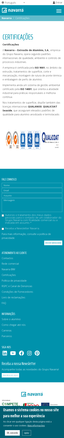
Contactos (7, 258)
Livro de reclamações (13, 297)
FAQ (4, 303)
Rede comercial (10, 263)
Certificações (9, 275)
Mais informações (36, 428)
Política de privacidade (14, 280)
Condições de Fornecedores (17, 291)
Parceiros (7, 336)
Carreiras (7, 330)
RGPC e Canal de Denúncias (17, 286)
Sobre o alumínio (11, 319)
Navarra (7, 18)
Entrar (57, 2)
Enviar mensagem (53, 243)
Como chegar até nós (14, 324)
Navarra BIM (8, 269)
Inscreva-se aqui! (10, 375)
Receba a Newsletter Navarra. (21, 228)
